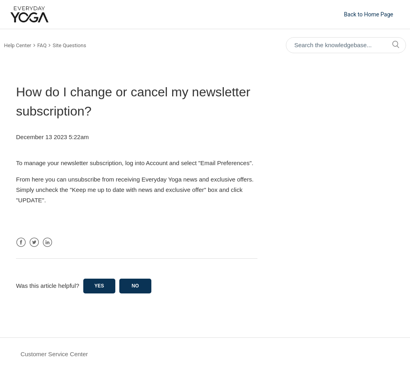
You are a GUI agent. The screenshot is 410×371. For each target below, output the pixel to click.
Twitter (34, 242)
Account (156, 163)
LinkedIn (47, 242)
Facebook (21, 242)
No (135, 286)
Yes (99, 286)
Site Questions (69, 45)
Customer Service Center (54, 354)
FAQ (41, 45)
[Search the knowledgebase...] (346, 45)
